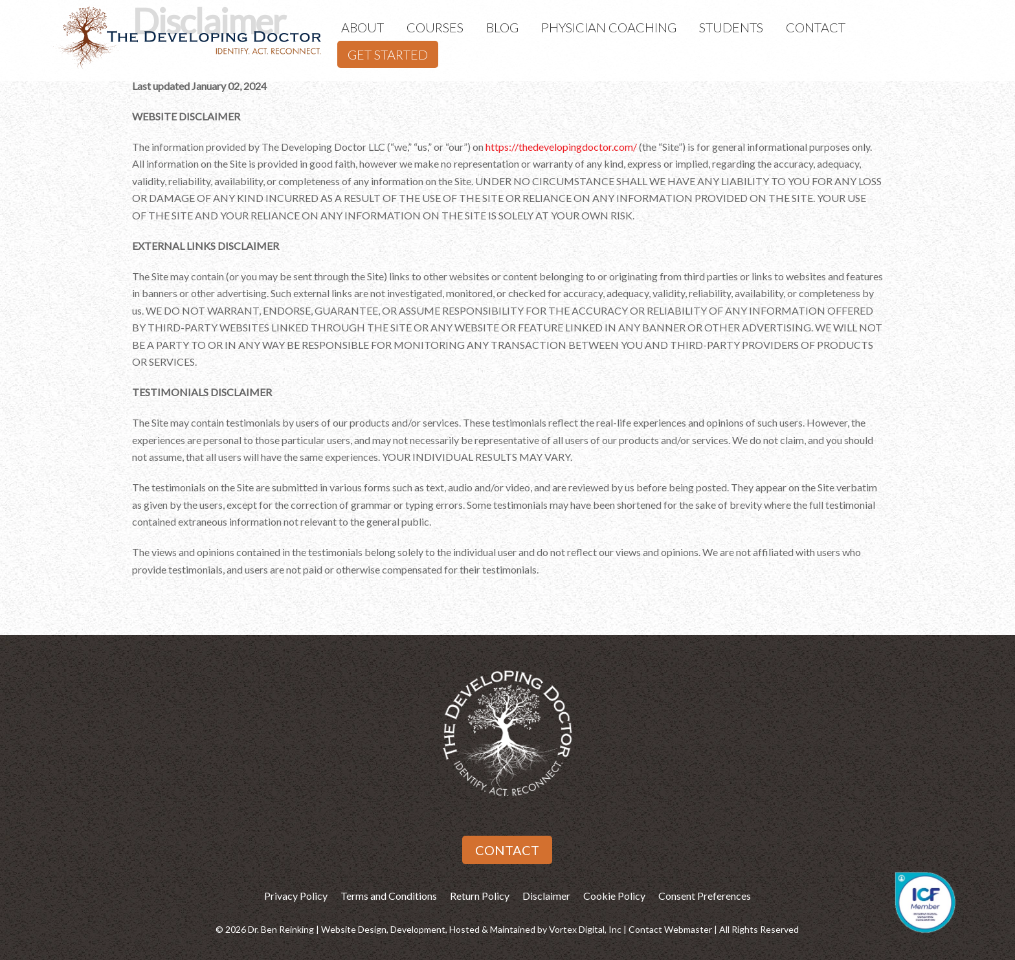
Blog (502, 27)
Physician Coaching (608, 27)
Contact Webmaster (670, 929)
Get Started (388, 54)
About (362, 27)
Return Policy (479, 895)
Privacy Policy (296, 895)
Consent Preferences (704, 895)
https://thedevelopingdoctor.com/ (561, 146)
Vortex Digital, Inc (585, 929)
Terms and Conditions (388, 895)
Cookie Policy (614, 895)
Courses (435, 27)
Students (731, 27)
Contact (815, 27)
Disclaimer (546, 895)
